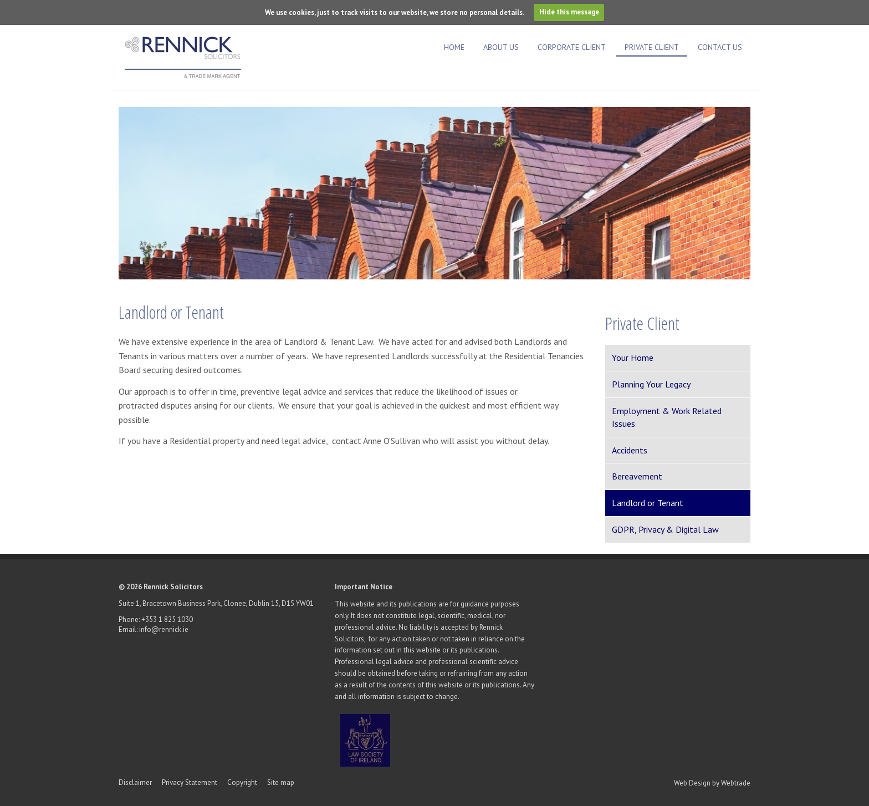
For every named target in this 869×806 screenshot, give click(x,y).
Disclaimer (135, 782)
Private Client (652, 47)
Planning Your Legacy (651, 384)
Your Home (632, 357)
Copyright (242, 782)
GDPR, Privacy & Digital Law (665, 529)
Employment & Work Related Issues (667, 417)
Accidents (629, 450)
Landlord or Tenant (647, 502)
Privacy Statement (190, 782)
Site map (280, 782)
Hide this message (569, 12)
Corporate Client (572, 47)
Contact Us (720, 47)
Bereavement (637, 476)
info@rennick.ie (163, 629)
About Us (501, 47)
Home (454, 47)
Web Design (692, 783)
